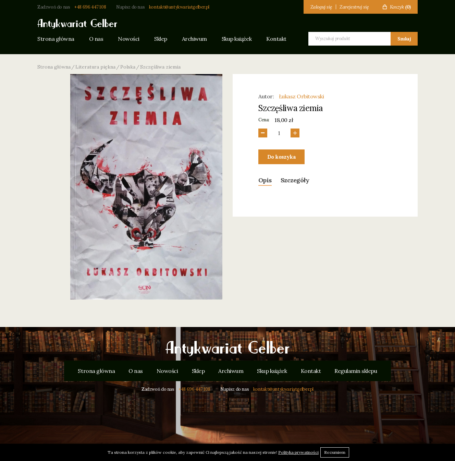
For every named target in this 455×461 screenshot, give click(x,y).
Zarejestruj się (354, 7)
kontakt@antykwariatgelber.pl (179, 7)
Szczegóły (295, 180)
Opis (265, 180)
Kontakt (276, 38)
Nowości (128, 38)
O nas (96, 38)
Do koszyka (281, 157)
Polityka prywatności (298, 452)
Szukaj (404, 39)
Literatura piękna (95, 67)
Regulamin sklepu (355, 370)
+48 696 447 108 (90, 7)
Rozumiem (334, 452)
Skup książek (236, 38)
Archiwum (194, 38)
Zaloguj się (321, 7)
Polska (127, 67)
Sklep (160, 38)
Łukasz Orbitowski (301, 96)
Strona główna (55, 38)
